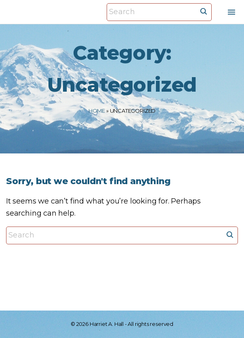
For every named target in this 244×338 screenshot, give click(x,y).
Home (96, 110)
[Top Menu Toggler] (231, 12)
